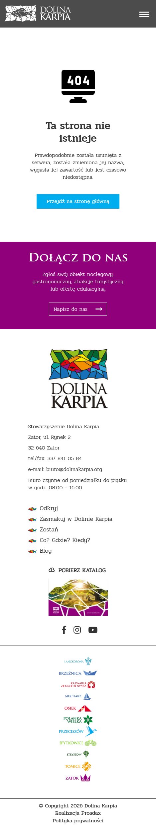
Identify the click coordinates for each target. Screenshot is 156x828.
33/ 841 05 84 (65, 458)
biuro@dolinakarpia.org (74, 469)
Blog (46, 551)
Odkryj (49, 508)
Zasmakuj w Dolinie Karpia (76, 519)
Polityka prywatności (78, 821)
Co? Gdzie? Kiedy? (65, 540)
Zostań (49, 529)
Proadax (91, 813)
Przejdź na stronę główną (78, 201)
